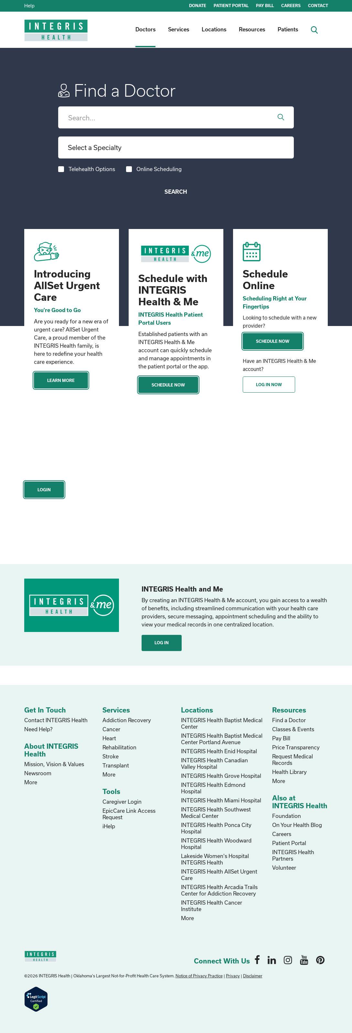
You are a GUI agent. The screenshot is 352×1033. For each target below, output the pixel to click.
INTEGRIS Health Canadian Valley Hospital (214, 763)
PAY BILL (265, 5)
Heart (109, 738)
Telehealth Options (92, 169)
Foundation (286, 816)
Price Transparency (296, 747)
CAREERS (291, 5)
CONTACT (318, 5)
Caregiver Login (122, 802)
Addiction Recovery (126, 720)
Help (29, 5)
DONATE (197, 5)
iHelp (108, 826)
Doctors (145, 29)
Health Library (289, 772)
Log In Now (269, 384)
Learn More (61, 380)
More (30, 782)
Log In (162, 642)
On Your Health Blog (297, 825)
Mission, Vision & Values (54, 764)
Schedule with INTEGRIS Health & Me (173, 289)
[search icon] (317, 29)
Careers (281, 834)
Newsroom (37, 773)
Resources (252, 29)
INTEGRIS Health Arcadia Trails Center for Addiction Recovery (219, 890)
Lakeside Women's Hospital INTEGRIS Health (215, 859)
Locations (214, 29)
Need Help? (38, 729)
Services (178, 29)
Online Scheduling (159, 169)
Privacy (233, 975)
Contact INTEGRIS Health (56, 720)
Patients (288, 29)
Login (44, 489)
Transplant (115, 765)
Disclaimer (252, 975)
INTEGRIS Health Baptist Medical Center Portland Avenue (221, 739)
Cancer (111, 729)
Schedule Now (168, 385)
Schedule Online (265, 279)
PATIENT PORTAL (231, 5)
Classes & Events (293, 729)
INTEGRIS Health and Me (182, 589)
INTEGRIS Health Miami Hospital (221, 800)
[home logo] (56, 35)
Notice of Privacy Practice (199, 975)
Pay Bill (281, 738)
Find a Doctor (289, 720)
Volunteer (284, 867)
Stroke (110, 756)
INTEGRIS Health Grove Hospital (221, 776)
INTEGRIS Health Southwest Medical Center (216, 812)
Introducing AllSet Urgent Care (67, 285)
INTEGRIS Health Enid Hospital (219, 751)
